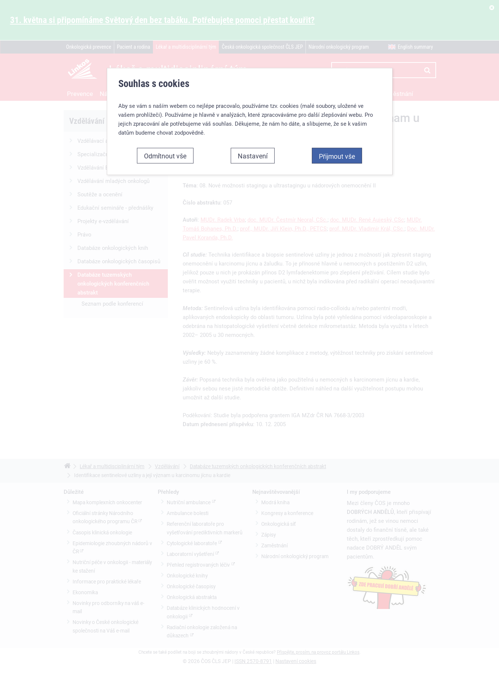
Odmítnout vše (165, 155)
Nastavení (253, 155)
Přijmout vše (337, 156)
